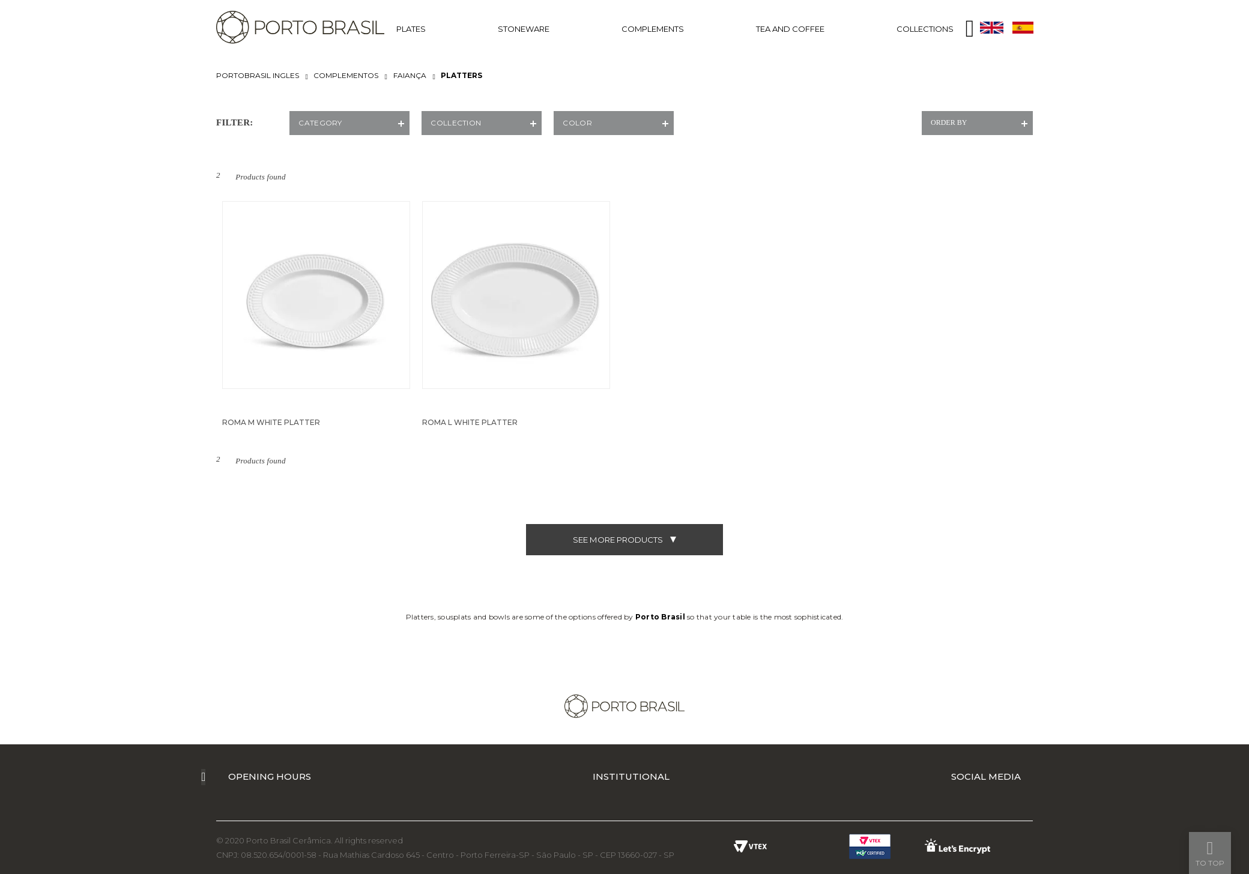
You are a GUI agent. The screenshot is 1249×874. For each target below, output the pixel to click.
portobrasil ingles (257, 75)
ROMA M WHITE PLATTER (271, 422)
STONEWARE (523, 29)
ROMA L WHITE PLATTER (470, 422)
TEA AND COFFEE (790, 29)
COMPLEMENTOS (345, 75)
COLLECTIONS (925, 29)
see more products (624, 539)
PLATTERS (461, 75)
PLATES (411, 29)
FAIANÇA (409, 75)
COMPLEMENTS (652, 29)
